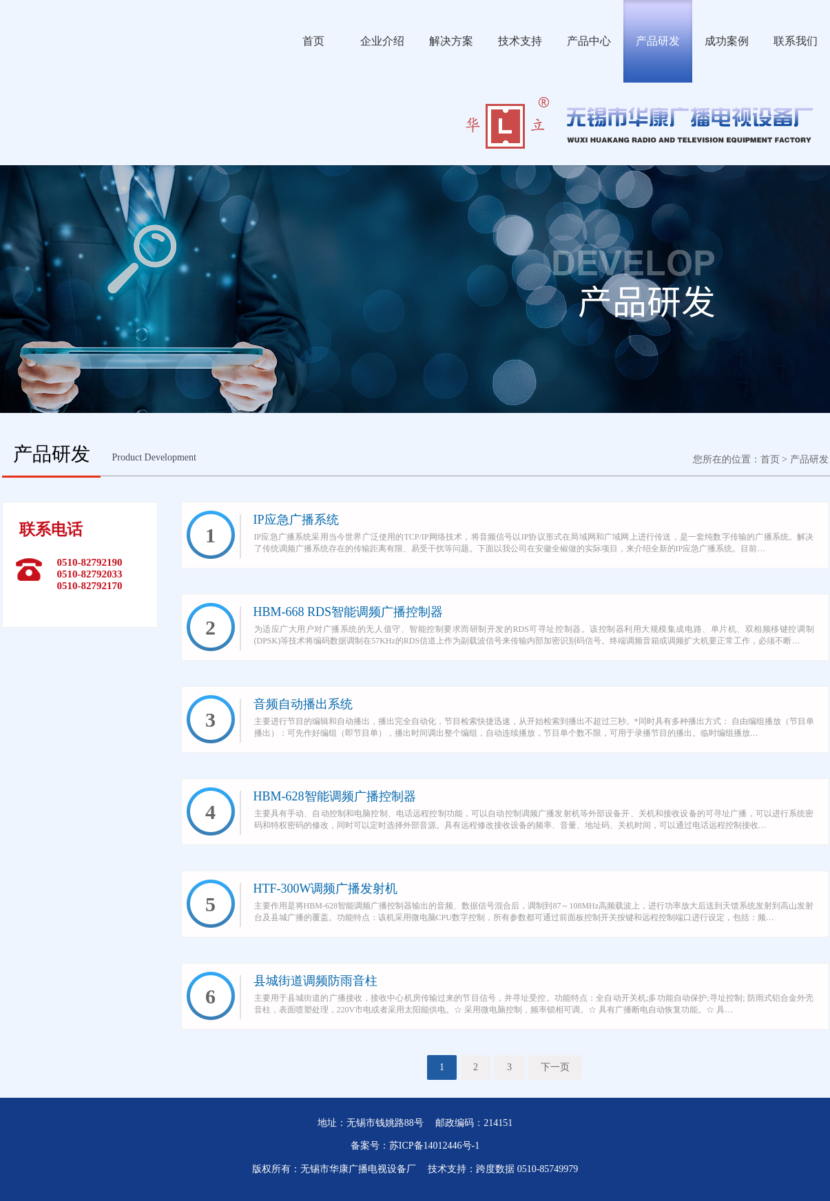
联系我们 (796, 41)
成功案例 (727, 41)
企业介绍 (382, 41)
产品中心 (589, 41)
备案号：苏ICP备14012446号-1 (415, 1145)
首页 (313, 41)
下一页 (555, 1067)
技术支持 (520, 41)
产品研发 (658, 41)
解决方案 (451, 41)
